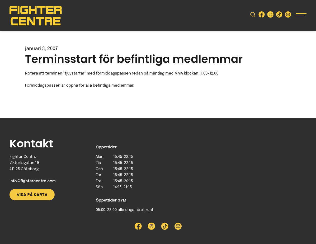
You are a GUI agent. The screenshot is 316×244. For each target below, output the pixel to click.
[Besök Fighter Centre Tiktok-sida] (279, 15)
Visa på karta (32, 194)
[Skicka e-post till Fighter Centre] (288, 15)
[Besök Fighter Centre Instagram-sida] (270, 15)
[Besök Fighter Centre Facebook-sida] (262, 15)
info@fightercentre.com (32, 181)
